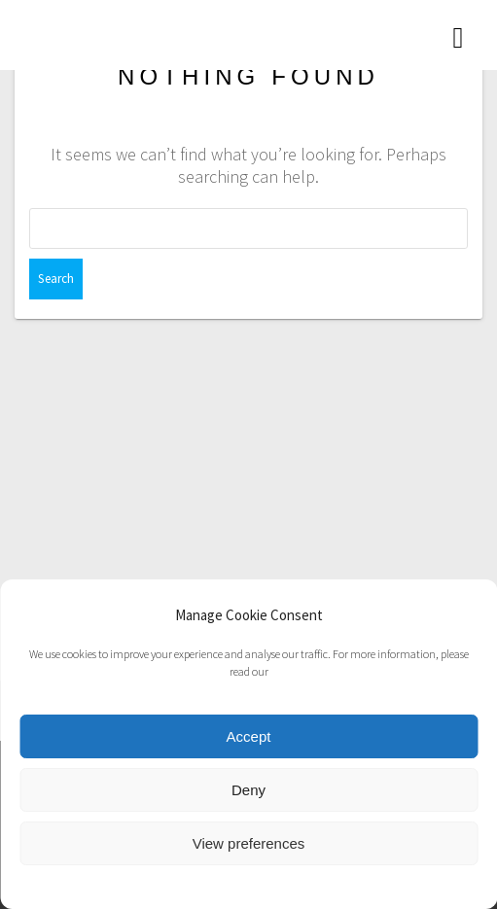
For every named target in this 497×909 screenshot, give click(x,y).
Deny (248, 790)
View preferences (249, 843)
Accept (249, 736)
